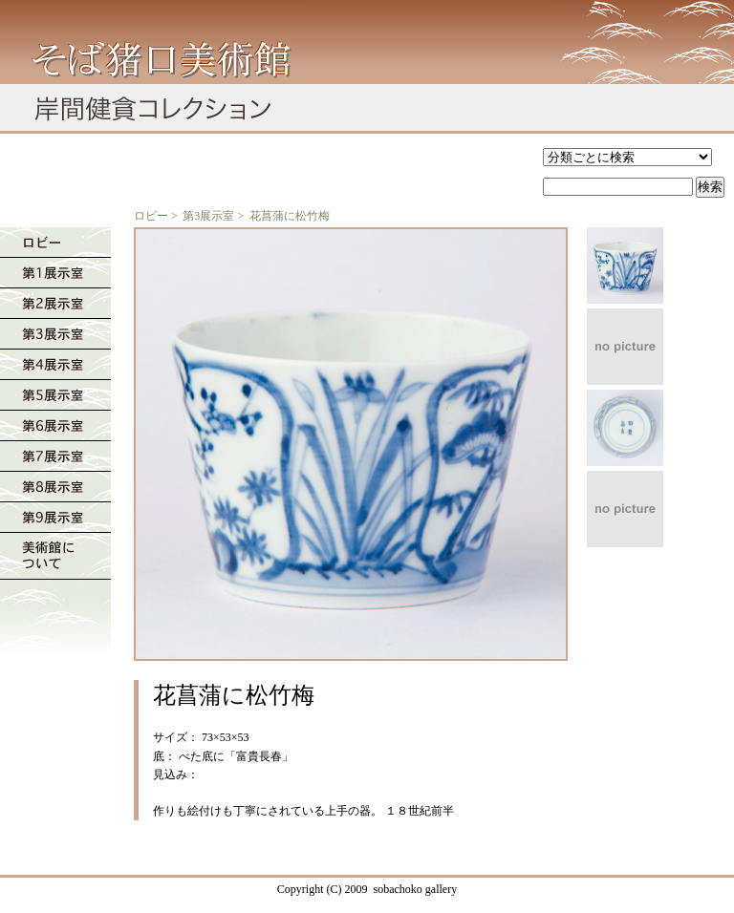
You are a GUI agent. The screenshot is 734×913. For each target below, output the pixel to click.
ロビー (151, 216)
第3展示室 (208, 216)
